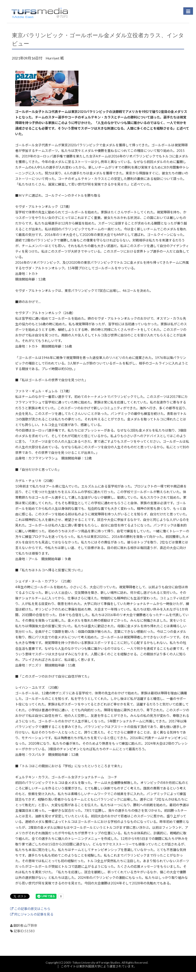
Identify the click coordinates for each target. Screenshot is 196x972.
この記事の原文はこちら (30, 909)
